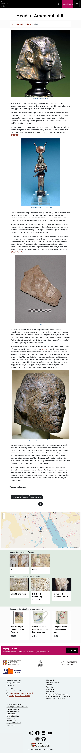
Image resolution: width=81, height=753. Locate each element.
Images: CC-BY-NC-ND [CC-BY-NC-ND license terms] (14, 723)
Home (13, 24)
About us (49, 685)
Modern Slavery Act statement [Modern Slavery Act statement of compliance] (55, 698)
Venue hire (49, 687)
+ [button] (3, 514)
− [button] (3, 517)
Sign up (71, 650)
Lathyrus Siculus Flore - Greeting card (60, 629)
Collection (20, 24)
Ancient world (16, 497)
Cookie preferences (13, 709)
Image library (50, 689)
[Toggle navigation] (77, 4)
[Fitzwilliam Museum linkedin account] (44, 733)
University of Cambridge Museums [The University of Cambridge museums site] (57, 694)
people (25, 497)
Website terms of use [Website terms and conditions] (13, 711)
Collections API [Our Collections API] (11, 714)
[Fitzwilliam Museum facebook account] (38, 733)
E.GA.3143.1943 (16, 252)
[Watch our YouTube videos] (50, 733)
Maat (13, 570)
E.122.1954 (15, 135)
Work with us (50, 692)
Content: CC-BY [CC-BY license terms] (11, 718)
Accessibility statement (14, 704)
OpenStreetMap (70, 547)
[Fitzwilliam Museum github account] (43, 738)
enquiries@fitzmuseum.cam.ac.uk (21, 693)
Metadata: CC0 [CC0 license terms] (11, 721)
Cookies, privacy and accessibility (17, 707)
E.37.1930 (44, 349)
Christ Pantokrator (18, 594)
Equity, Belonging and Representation (58, 696)
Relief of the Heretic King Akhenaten (37, 596)
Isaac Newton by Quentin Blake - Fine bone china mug (40, 629)
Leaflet (63, 547)
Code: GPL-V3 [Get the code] (11, 725)
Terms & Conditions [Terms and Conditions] (13, 716)
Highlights (29, 24)
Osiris (34, 570)
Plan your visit (50, 680)
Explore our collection (53, 682)
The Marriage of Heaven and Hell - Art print (18, 629)
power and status (36, 497)
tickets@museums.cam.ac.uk (19, 696)
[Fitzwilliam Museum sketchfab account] (38, 738)
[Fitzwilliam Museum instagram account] (31, 733)
